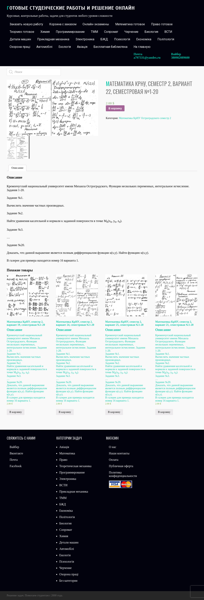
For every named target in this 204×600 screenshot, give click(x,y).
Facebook (16, 466)
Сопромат (111, 32)
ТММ (94, 32)
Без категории (68, 580)
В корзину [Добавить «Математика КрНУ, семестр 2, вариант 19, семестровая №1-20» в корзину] (15, 412)
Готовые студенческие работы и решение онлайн (71, 8)
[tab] (17, 168)
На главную (142, 47)
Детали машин (20, 39)
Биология (151, 32)
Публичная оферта (121, 466)
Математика (67, 453)
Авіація (82, 47)
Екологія (65, 47)
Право (63, 459)
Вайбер (14, 447)
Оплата (113, 459)
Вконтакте (16, 453)
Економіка (143, 39)
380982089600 (180, 57)
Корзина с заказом (62, 24)
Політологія (165, 39)
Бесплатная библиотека (110, 47)
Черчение (131, 32)
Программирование (70, 32)
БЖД (104, 39)
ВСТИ (168, 32)
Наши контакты (119, 453)
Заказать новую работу (26, 24)
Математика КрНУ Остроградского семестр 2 (145, 118)
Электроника (84, 39)
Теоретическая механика (75, 466)
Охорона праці (20, 47)
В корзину (115, 108)
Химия (45, 32)
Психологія (122, 39)
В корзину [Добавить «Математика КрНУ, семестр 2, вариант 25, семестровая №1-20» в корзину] (114, 412)
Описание (17, 167)
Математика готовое (130, 24)
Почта (14, 459)
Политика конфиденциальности (123, 474)
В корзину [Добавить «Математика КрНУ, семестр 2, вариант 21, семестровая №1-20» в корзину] (164, 412)
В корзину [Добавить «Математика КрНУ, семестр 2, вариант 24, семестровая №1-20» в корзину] (65, 412)
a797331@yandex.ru (147, 57)
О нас (112, 447)
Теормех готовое (22, 32)
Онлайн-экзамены (96, 24)
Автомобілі (44, 47)
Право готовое (162, 24)
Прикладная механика (53, 39)
